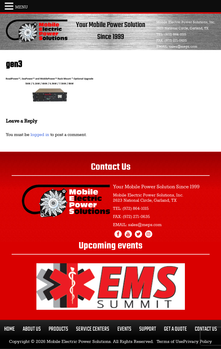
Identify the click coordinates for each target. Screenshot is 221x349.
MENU (21, 7)
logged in (40, 134)
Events (124, 329)
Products (58, 329)
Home (9, 329)
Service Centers (92, 329)
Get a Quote (175, 329)
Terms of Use (170, 341)
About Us (32, 329)
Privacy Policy (197, 341)
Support (147, 329)
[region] (110, 286)
